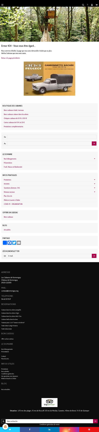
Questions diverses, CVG (12, 188)
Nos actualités (5, 389)
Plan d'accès (8, 196)
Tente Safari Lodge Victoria (9, 326)
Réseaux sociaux (9, 192)
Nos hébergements (10, 159)
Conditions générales (7, 374)
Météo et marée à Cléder (12, 200)
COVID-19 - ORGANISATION (13, 204)
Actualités (7, 230)
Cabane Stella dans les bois (9, 319)
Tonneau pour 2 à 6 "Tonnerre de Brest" (13, 322)
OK (94, 143)
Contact (3, 356)
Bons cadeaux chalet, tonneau (14, 110)
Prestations (7, 180)
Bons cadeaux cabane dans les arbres (16, 114)
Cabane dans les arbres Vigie (10, 313)
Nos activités (5, 371)
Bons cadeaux (8, 217)
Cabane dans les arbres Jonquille (11, 310)
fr (87, 5)
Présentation (8, 163)
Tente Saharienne (6, 329)
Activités (6, 184)
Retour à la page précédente (10, 58)
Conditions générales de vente (49, 424)
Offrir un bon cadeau (7, 339)
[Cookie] (5, 427)
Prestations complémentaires (13, 126)
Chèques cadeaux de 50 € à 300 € (15, 118)
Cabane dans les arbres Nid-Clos (11, 316)
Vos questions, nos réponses (9, 376)
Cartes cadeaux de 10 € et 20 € (14, 122)
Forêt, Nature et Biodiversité (13, 167)
